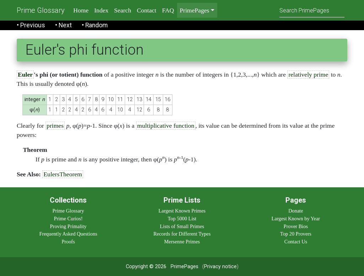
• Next (63, 25)
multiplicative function (165, 125)
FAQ (168, 10)
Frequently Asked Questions (68, 234)
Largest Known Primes (182, 211)
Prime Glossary (41, 10)
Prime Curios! (68, 218)
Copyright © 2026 (146, 267)
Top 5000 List (182, 218)
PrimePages (184, 267)
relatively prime (308, 74)
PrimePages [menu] (194, 10)
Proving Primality (68, 226)
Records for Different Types (181, 234)
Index (101, 10)
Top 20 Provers (295, 234)
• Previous (31, 25)
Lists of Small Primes (182, 226)
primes (55, 125)
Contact (146, 10)
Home (81, 10)
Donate (295, 211)
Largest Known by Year (296, 218)
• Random (95, 25)
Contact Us (295, 241)
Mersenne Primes (182, 241)
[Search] (311, 10)
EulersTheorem (62, 174)
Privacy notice (220, 267)
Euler (25, 74)
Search (122, 10)
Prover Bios (296, 226)
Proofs (68, 241)
